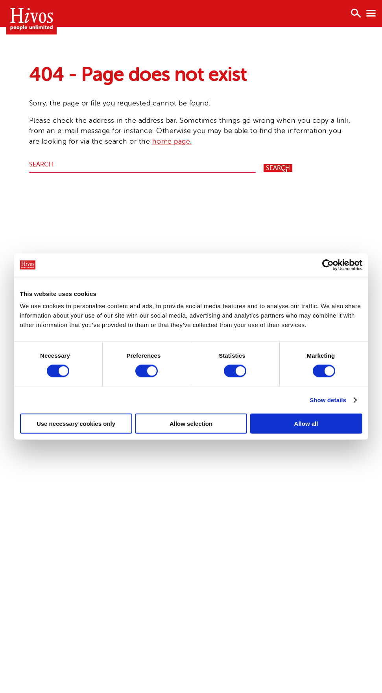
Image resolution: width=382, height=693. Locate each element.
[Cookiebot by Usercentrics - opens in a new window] (327, 265)
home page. (172, 141)
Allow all (306, 423)
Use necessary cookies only (76, 423)
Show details (328, 399)
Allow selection (191, 423)
